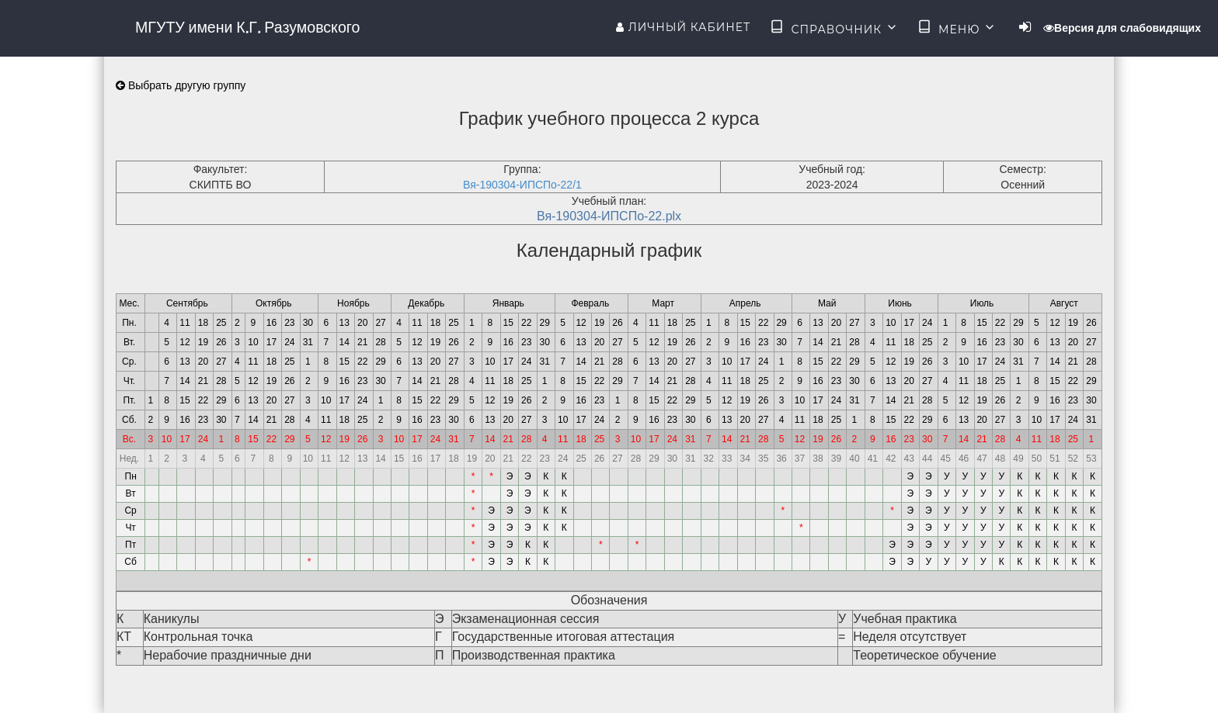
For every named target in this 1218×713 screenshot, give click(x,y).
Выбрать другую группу (180, 85)
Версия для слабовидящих (1122, 28)
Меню (957, 27)
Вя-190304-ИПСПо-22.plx (609, 216)
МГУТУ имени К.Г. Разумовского (247, 27)
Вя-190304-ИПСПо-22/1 (522, 184)
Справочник (834, 27)
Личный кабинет (683, 27)
